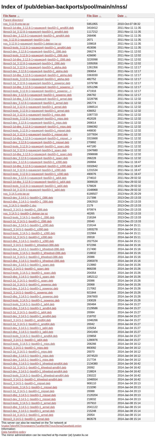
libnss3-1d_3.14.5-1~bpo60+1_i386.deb (27, 221)
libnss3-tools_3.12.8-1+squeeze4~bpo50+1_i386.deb (35, 55)
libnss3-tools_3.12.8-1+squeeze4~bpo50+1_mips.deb (35, 118)
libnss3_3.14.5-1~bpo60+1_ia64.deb (25, 340)
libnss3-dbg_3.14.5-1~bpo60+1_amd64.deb (29, 308)
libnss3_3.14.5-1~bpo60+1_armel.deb (26, 419)
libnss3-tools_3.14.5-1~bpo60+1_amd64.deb (30, 336)
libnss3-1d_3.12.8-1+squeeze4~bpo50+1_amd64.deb (35, 31)
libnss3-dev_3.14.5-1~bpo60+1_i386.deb (28, 197)
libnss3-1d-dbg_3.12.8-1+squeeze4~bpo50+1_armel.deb (37, 98)
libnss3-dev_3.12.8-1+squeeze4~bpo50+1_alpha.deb (35, 71)
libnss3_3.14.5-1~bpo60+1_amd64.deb (27, 320)
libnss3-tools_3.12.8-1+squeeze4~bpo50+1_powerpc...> (37, 91)
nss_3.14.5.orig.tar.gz (16, 193)
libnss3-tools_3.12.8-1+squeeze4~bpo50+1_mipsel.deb (37, 130)
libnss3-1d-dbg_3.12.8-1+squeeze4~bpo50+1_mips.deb (37, 126)
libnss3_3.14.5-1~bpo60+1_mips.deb (25, 347)
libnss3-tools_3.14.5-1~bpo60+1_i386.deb (28, 217)
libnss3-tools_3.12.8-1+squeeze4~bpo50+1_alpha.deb (36, 79)
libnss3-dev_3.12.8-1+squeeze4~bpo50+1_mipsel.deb (36, 142)
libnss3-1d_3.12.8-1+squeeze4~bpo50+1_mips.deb (34, 114)
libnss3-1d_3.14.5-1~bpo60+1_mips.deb (27, 351)
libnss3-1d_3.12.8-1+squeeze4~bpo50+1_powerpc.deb (36, 83)
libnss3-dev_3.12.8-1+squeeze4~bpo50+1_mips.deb (35, 122)
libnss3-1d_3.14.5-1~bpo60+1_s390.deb (27, 237)
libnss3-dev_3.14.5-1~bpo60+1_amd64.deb (29, 316)
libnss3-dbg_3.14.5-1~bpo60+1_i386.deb (28, 201)
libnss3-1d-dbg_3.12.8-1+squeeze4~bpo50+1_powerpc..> (38, 87)
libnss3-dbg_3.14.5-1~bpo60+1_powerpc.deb (30, 296)
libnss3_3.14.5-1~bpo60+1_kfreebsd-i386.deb (31, 245)
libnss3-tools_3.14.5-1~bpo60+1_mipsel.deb (30, 387)
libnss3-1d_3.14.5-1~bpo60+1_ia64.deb (27, 312)
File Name (9, 15)
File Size (92, 15)
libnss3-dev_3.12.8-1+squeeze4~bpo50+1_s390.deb (35, 162)
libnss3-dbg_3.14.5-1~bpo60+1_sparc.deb (29, 276)
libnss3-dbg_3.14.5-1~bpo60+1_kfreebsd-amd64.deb (35, 363)
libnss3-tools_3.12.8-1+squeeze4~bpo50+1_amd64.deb (37, 47)
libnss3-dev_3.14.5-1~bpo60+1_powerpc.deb (30, 288)
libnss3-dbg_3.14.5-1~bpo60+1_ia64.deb (28, 332)
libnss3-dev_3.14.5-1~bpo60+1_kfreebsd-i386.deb (33, 249)
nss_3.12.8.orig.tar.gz (16, 23)
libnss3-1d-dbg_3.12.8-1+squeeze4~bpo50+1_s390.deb (37, 166)
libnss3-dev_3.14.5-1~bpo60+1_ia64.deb (28, 328)
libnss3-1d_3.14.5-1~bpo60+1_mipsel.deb (28, 391)
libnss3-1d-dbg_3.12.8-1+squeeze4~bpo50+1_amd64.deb (38, 27)
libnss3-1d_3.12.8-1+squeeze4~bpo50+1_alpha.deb (35, 67)
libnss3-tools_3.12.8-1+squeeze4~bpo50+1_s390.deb (36, 174)
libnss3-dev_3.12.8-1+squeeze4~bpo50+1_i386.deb (34, 51)
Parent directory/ (13, 20)
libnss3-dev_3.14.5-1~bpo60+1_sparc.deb (29, 264)
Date (121, 15)
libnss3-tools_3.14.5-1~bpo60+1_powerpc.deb (31, 300)
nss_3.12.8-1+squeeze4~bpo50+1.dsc (26, 39)
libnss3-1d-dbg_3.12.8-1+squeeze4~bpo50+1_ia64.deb (37, 181)
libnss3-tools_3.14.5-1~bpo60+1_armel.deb (29, 403)
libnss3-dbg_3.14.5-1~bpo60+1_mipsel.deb (29, 395)
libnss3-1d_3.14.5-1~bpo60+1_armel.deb (28, 414)
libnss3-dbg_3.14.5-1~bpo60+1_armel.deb (29, 407)
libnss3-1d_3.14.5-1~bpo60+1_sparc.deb (28, 280)
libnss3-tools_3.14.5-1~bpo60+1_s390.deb (29, 233)
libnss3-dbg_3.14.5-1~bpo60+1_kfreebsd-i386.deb (34, 260)
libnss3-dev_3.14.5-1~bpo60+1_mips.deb (28, 359)
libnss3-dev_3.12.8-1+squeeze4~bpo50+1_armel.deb (35, 103)
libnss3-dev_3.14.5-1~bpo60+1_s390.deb (28, 225)
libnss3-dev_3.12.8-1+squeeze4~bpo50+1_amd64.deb (36, 35)
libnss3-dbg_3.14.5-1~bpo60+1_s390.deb (28, 241)
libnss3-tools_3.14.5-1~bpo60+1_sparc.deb (29, 272)
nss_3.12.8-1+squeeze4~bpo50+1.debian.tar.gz (32, 43)
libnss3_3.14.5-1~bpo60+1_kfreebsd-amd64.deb (32, 379)
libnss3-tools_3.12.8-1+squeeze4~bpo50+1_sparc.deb (36, 146)
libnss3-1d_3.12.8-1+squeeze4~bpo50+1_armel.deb (35, 106)
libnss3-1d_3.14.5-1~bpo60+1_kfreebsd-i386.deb (33, 257)
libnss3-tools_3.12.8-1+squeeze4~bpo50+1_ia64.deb (35, 186)
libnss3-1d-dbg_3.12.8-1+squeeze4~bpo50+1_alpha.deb (37, 75)
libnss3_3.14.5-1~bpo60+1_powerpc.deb (28, 292)
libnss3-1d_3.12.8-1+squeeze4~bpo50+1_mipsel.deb (35, 134)
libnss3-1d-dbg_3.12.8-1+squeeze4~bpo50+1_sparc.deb (37, 154)
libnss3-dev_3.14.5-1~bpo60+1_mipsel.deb (29, 399)
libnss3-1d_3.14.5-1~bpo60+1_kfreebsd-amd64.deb (34, 367)
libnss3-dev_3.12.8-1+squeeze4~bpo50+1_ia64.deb (34, 177)
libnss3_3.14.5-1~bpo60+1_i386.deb (25, 209)
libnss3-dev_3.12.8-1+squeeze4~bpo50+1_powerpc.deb (37, 95)
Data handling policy (13, 432)
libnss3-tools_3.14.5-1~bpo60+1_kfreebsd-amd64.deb (36, 375)
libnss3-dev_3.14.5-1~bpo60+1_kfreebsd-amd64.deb (35, 371)
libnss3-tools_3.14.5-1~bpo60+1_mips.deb (29, 343)
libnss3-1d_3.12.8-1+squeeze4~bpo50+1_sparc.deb (35, 150)
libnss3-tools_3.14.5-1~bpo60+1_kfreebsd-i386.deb (34, 253)
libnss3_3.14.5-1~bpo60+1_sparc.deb (26, 268)
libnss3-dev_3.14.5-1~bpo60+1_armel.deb (29, 411)
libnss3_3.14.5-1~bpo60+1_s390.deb (25, 229)
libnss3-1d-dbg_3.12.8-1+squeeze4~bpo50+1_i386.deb (37, 59)
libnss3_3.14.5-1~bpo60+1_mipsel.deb (26, 383)
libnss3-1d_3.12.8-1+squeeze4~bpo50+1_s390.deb (34, 170)
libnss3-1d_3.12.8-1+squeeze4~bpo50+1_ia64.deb (34, 189)
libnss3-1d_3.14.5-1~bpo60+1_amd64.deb (29, 324)
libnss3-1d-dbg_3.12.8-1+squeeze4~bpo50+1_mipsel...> (37, 138)
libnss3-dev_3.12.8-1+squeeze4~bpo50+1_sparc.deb (35, 158)
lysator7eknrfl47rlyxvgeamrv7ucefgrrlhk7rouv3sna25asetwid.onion (41, 425)
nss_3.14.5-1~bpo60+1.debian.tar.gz (25, 213)
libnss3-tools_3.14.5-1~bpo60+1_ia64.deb (28, 304)
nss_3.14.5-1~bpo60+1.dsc (19, 205)
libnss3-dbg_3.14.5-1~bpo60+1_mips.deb (28, 355)
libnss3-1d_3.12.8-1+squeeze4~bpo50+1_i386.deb (34, 63)
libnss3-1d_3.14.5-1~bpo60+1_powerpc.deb (30, 284)
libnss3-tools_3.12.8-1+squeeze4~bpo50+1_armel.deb (36, 110)
